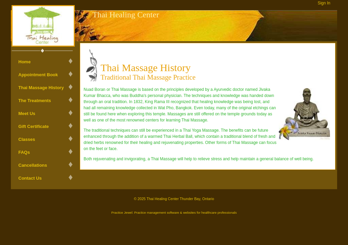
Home (24, 61)
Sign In (324, 3)
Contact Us (30, 178)
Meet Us (26, 113)
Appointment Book (38, 74)
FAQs (24, 152)
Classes (26, 139)
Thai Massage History (41, 87)
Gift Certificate (33, 126)
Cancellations (32, 165)
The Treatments (34, 100)
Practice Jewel (121, 212)
